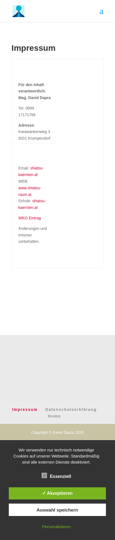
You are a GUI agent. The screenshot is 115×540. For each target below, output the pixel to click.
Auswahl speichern (57, 509)
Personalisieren (56, 526)
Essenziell (56, 476)
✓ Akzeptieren (57, 493)
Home (54, 416)
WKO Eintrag (29, 218)
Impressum (25, 409)
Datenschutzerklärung (71, 409)
